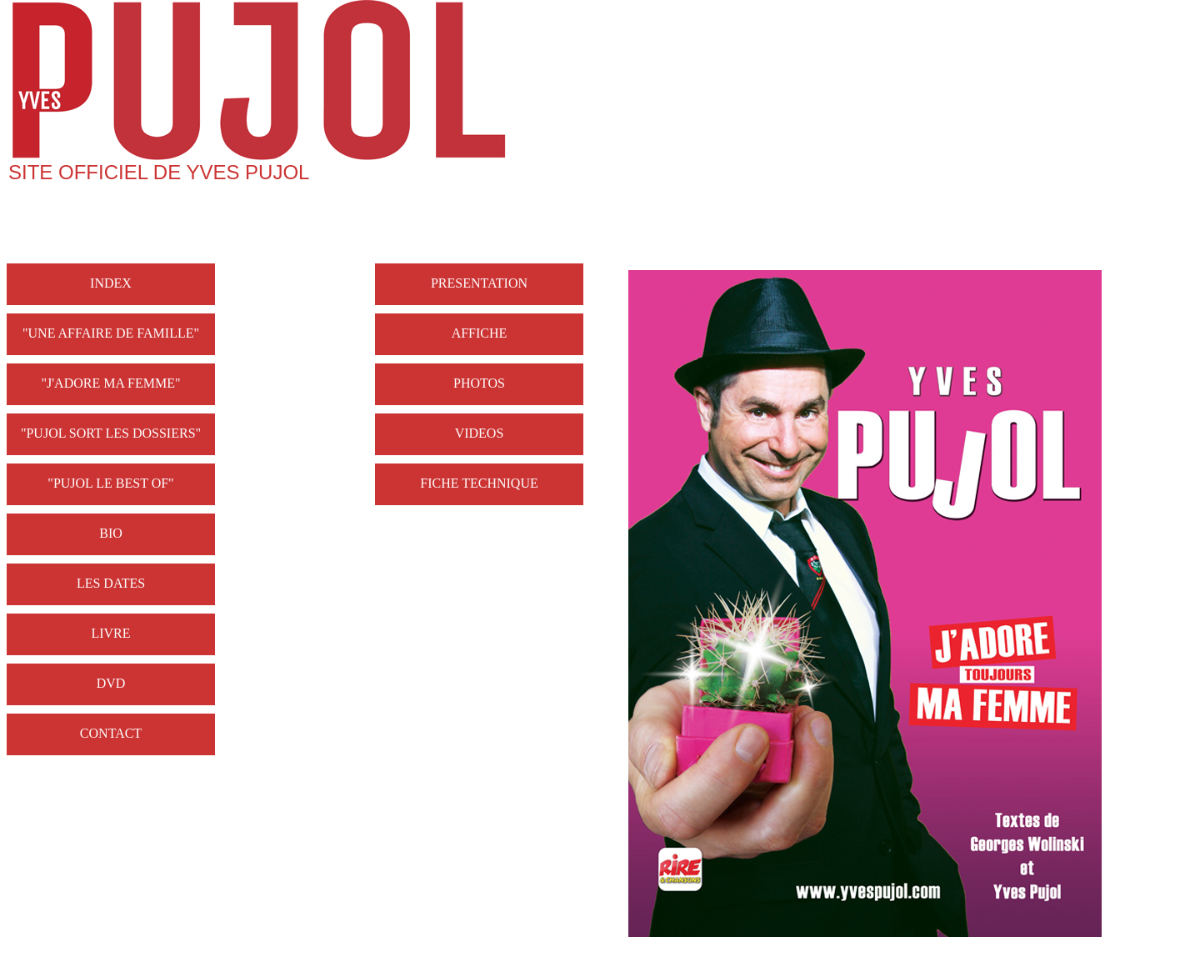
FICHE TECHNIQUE (479, 483)
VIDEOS (479, 433)
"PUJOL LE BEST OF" (110, 483)
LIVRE (110, 633)
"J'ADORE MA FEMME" (110, 383)
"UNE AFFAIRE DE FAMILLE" (110, 333)
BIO (110, 533)
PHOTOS (479, 383)
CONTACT (111, 733)
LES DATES (111, 583)
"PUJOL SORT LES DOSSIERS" (111, 433)
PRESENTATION (479, 283)
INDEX (111, 283)
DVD (111, 683)
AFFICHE (480, 333)
